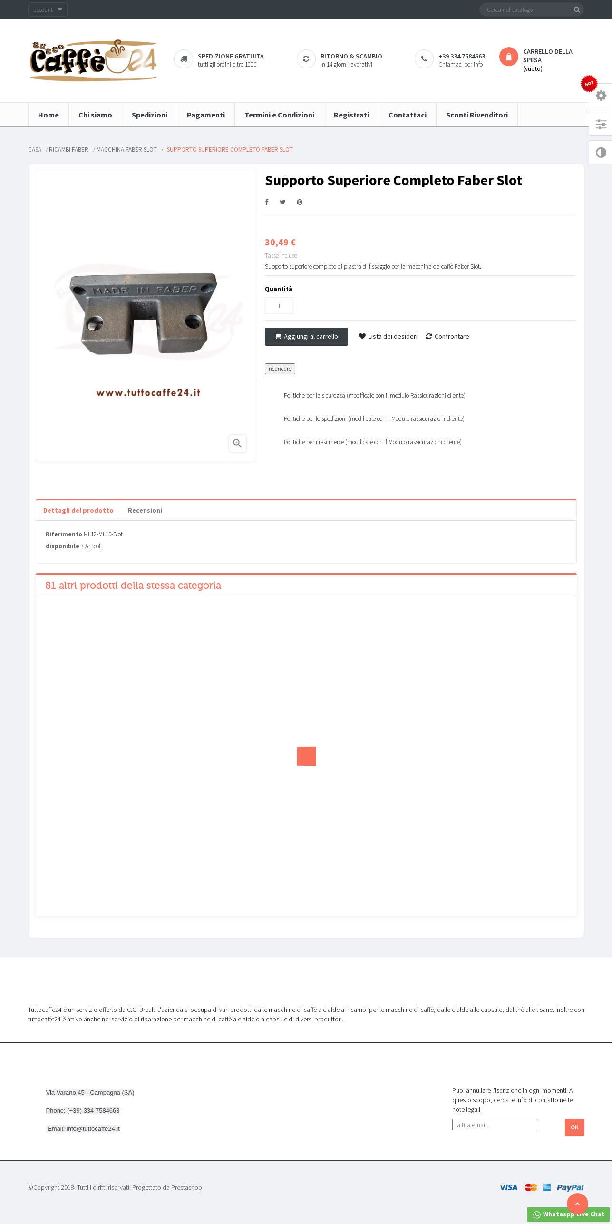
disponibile (62, 546)
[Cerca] (531, 9)
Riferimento (64, 534)
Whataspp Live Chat (568, 1215)
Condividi (267, 202)
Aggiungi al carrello (306, 336)
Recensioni (145, 510)
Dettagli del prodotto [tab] (78, 510)
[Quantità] (279, 305)
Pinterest (299, 202)
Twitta (283, 202)
